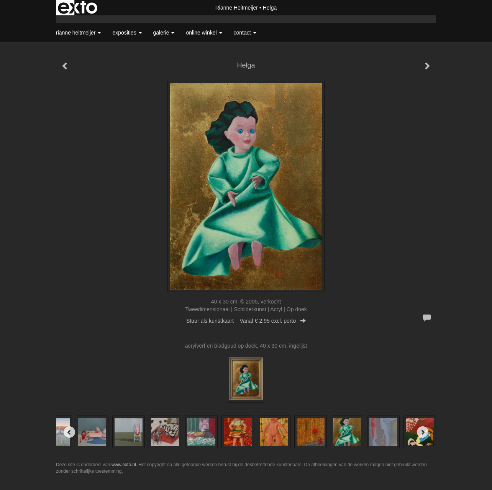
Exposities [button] (126, 33)
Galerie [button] (164, 33)
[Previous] (69, 432)
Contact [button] (245, 33)
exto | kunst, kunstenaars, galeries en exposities (77, 7)
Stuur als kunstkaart (246, 321)
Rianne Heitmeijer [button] (78, 33)
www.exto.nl (124, 464)
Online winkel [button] (204, 33)
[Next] (422, 432)
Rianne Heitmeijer (236, 8)
